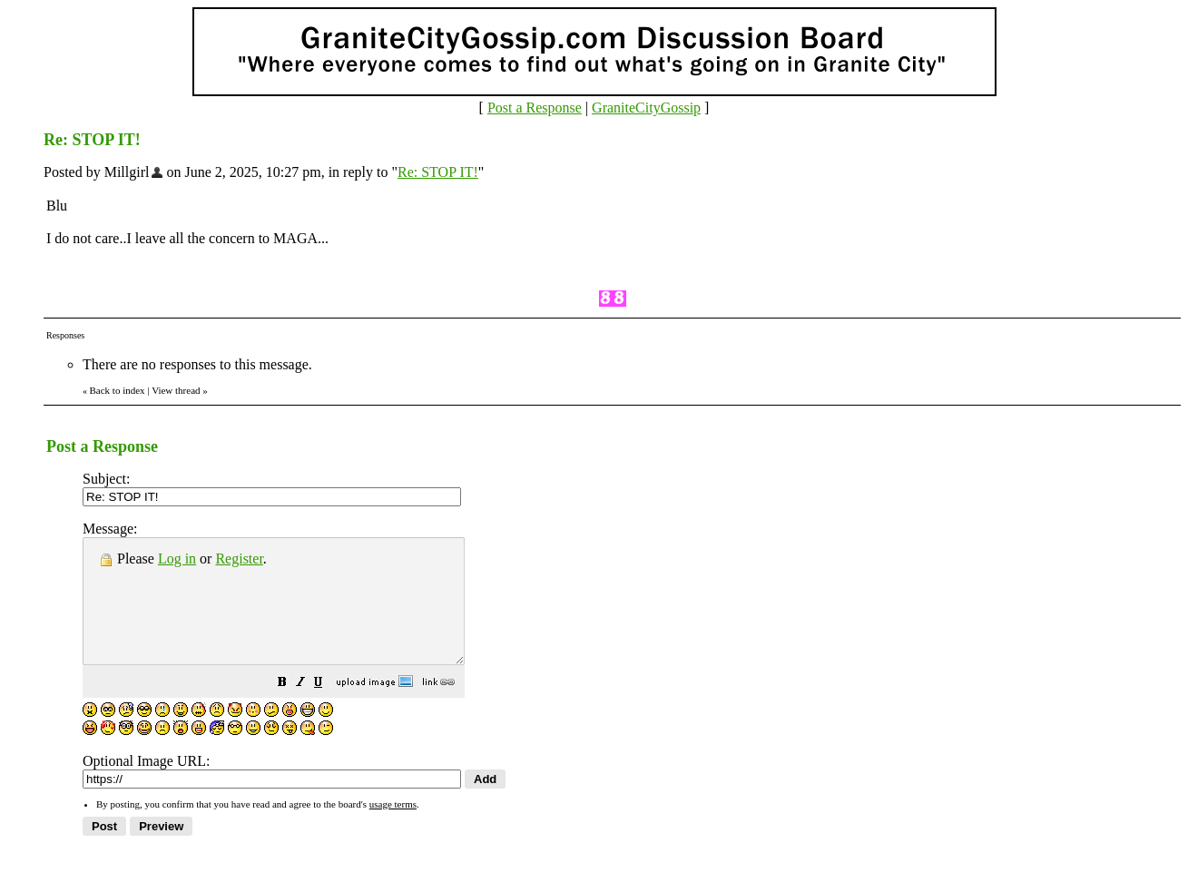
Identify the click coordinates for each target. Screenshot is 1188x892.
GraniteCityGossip (646, 107)
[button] (327, 708)
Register (238, 558)
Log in (177, 558)
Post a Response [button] (534, 107)
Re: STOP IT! (438, 172)
